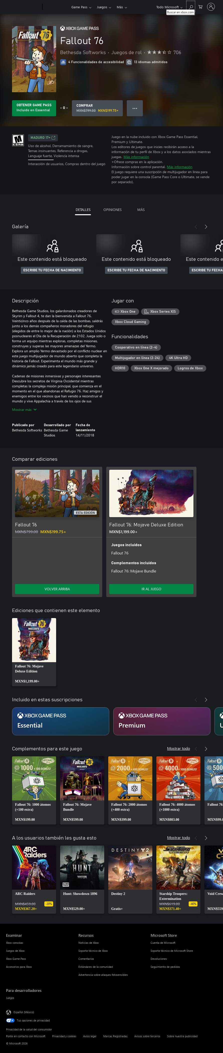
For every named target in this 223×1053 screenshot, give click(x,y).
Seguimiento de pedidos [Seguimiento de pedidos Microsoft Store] (165, 966)
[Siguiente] (206, 226)
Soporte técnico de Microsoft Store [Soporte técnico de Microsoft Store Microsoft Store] (172, 950)
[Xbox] (56, 7)
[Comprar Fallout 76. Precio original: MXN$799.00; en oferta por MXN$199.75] (97, 108)
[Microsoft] (23, 7)
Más (120, 7)
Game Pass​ (79, 7)
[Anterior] (196, 226)
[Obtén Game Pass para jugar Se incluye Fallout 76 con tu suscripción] (34, 108)
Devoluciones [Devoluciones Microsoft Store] (159, 958)
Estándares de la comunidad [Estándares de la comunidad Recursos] (95, 966)
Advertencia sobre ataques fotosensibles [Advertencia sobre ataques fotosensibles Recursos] (103, 974)
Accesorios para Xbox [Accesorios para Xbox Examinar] (19, 966)
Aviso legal (89, 1036)
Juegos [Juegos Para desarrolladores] (10, 997)
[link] (34, 652)
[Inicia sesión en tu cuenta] (211, 7)
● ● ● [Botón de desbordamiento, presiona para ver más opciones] (135, 108)
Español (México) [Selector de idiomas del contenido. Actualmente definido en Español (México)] (24, 1012)
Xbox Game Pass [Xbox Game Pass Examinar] (16, 958)
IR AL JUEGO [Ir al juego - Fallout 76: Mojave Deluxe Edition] (151, 589)
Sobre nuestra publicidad (182, 1036)
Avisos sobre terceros (147, 1036)
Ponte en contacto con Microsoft (25, 1036)
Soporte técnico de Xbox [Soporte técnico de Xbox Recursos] (93, 950)
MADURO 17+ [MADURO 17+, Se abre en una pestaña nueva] (43, 138)
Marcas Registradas (115, 1036)
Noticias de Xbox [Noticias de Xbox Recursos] (88, 942)
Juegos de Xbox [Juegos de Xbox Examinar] (15, 950)
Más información (136, 156)
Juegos (102, 7)
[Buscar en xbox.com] (190, 6)
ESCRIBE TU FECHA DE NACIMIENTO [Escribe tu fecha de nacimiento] (52, 270)
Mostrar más (24, 409)
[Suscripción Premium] (161, 721)
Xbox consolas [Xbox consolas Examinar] (14, 942)
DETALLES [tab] (83, 209)
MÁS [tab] (141, 209)
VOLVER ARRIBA (57, 589)
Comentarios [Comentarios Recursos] (86, 958)
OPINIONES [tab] (112, 209)
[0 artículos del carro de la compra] (200, 6)
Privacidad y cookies (64, 1036)
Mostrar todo (178, 748)
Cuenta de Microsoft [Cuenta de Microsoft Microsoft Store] (163, 942)
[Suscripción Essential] (60, 721)
